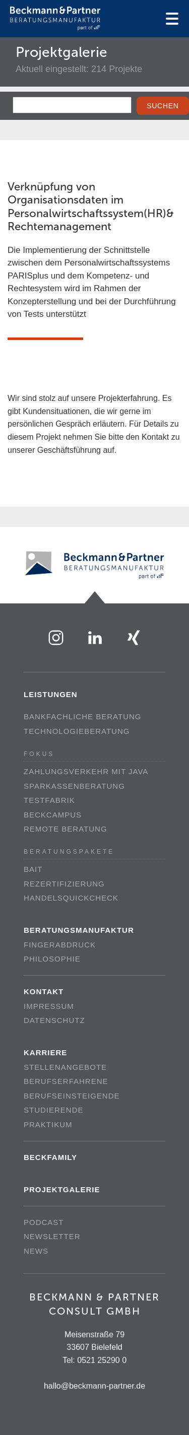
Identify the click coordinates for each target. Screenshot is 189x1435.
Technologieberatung (77, 731)
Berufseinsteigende (72, 1095)
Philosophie (52, 958)
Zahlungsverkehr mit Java (86, 771)
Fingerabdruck (60, 944)
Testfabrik (49, 800)
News (36, 1251)
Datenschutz (54, 1020)
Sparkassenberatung (74, 786)
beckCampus (53, 814)
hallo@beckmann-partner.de (94, 1386)
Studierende (54, 1110)
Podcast (44, 1222)
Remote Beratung (65, 829)
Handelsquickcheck (71, 898)
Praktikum (48, 1124)
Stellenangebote (65, 1067)
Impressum (49, 1006)
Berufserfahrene (66, 1081)
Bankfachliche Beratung (82, 716)
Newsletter (52, 1236)
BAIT (33, 869)
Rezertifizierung (64, 883)
